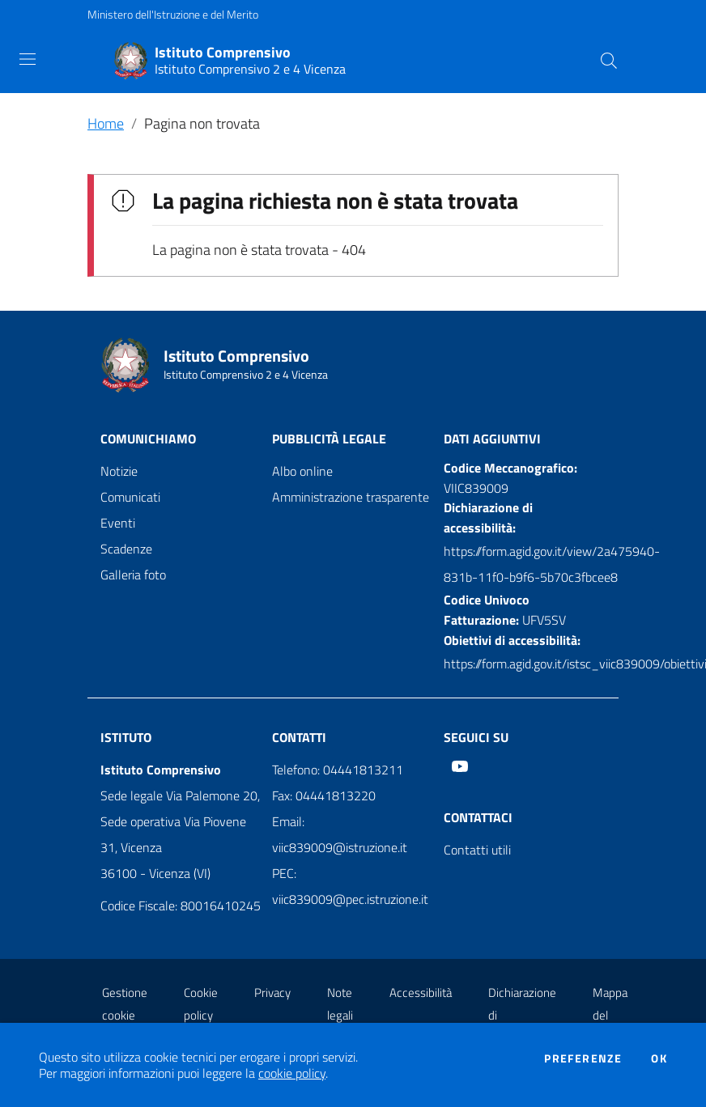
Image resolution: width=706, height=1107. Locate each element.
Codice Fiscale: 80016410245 (180, 905)
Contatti (299, 737)
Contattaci (478, 817)
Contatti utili (477, 849)
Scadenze (126, 548)
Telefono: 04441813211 (337, 769)
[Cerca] (609, 60)
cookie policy (291, 1073)
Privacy (272, 992)
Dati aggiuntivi (492, 438)
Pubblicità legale (329, 438)
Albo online (302, 471)
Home (105, 123)
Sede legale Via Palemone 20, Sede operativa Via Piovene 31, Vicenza (180, 821)
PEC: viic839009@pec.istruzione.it (350, 886)
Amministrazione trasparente (350, 497)
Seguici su (476, 737)
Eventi (117, 522)
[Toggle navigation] (27, 59)
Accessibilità (420, 992)
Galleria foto (133, 574)
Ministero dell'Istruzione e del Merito (172, 14)
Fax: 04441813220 (324, 795)
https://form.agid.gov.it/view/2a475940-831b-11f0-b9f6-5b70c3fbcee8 (552, 564)
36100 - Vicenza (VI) (155, 873)
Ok (659, 1058)
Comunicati (130, 497)
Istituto (125, 737)
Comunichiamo (148, 438)
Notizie (119, 471)
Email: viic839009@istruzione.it (339, 834)
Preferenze (583, 1058)
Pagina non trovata (202, 123)
